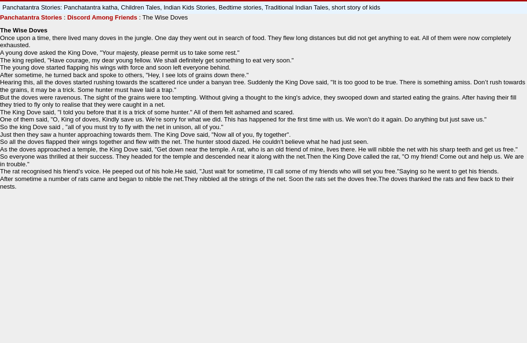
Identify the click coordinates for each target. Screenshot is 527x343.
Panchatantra (19, 17)
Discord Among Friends (102, 17)
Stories (50, 17)
